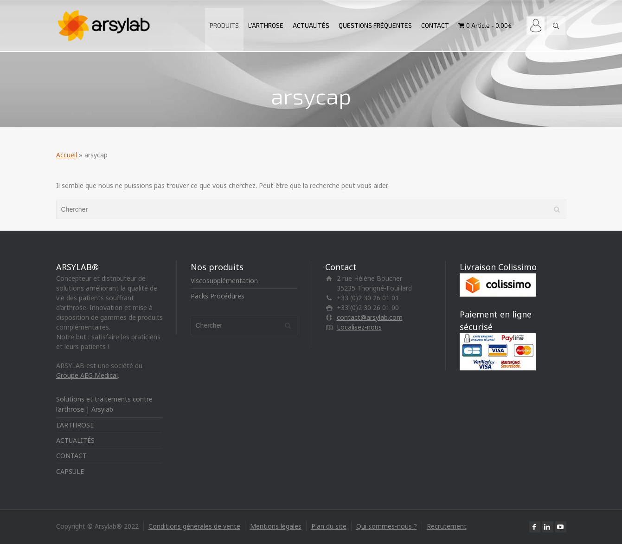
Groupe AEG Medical (87, 375)
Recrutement (447, 526)
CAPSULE (70, 471)
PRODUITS (224, 25)
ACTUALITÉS (311, 25)
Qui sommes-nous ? (386, 526)
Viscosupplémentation (224, 280)
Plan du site (328, 526)
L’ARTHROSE (265, 25)
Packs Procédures (217, 295)
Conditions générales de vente (194, 526)
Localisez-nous (359, 327)
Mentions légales (275, 526)
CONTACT (435, 25)
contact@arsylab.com (370, 317)
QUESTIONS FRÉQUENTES (375, 25)
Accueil (66, 154)
